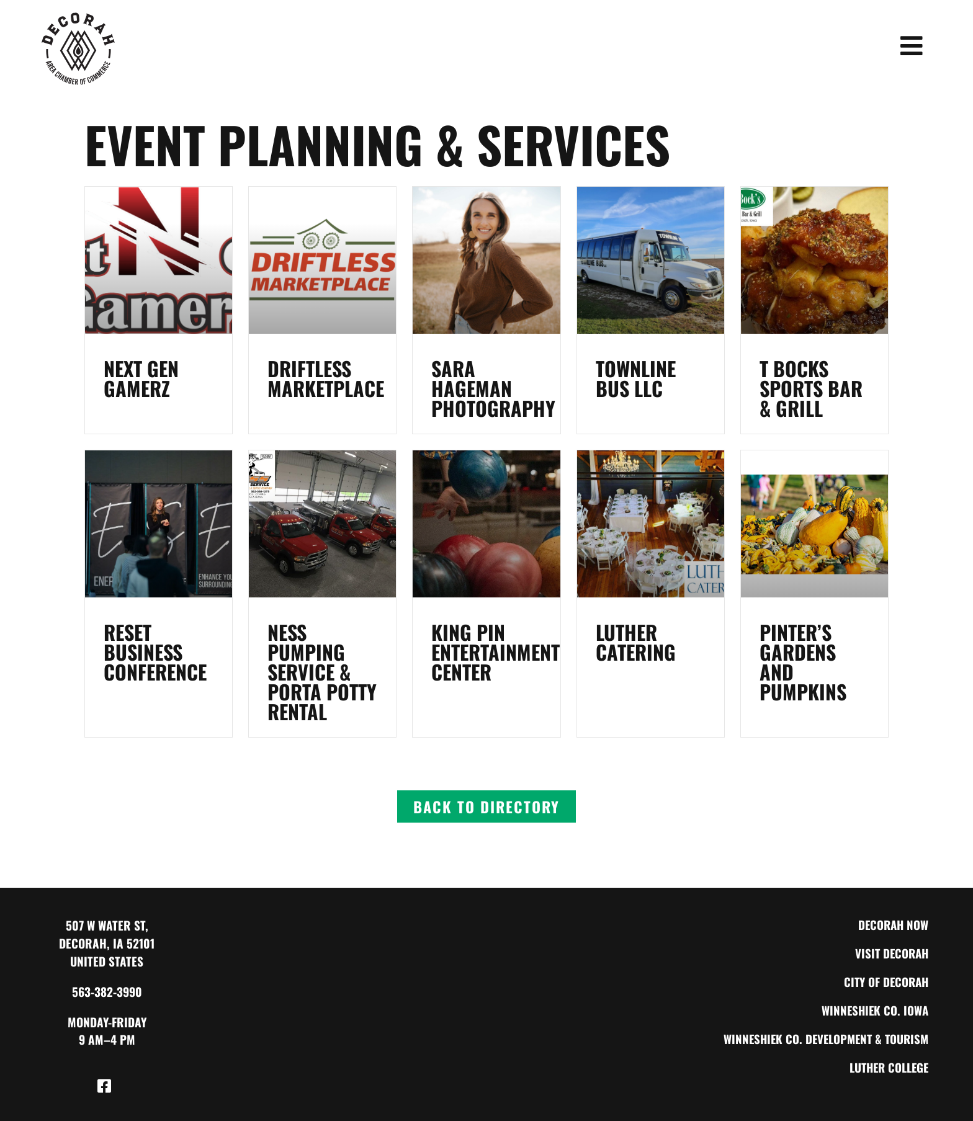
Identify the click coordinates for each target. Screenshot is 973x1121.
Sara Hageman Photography (493, 388)
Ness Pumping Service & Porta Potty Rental (322, 671)
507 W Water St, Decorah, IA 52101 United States (107, 943)
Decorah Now (892, 925)
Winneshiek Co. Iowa (873, 1010)
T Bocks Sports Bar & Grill (811, 388)
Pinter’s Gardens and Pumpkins (803, 661)
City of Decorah (884, 982)
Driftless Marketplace (325, 378)
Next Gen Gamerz (141, 378)
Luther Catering (636, 641)
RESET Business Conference (155, 651)
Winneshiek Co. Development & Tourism (822, 1039)
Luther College (886, 1067)
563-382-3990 (107, 992)
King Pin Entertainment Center (495, 651)
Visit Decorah (890, 953)
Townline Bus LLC (636, 378)
